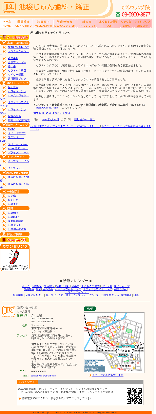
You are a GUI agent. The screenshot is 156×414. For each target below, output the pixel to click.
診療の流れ (63, 286)
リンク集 (106, 286)
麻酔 (38, 289)
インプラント (16, 168)
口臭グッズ (14, 225)
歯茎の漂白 (14, 116)
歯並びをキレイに (18, 47)
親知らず (13, 199)
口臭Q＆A (14, 216)
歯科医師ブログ (17, 78)
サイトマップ (122, 286)
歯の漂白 (13, 87)
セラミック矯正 (17, 70)
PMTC (11, 129)
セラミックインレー (77, 292)
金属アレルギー (17, 62)
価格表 (75, 286)
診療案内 (49, 286)
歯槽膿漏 (126, 295)
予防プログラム (110, 295)
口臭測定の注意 (17, 229)
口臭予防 (13, 203)
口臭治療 (13, 212)
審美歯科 (13, 58)
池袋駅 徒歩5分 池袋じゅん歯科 (51, 113)
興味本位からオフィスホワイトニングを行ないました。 (65, 126)
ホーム (26, 286)
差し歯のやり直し (84, 119)
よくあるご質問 (90, 286)
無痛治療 (29, 289)
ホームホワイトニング (68, 289)
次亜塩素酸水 (16, 221)
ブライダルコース (18, 152)
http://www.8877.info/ (47, 107)
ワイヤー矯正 (16, 74)
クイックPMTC (16, 133)
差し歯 (12, 66)
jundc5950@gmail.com (43, 375)
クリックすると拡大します (107, 375)
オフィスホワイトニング (97, 289)
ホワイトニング (17, 91)
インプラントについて (86, 295)
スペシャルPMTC (18, 144)
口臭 (136, 295)
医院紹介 (37, 286)
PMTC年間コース (18, 148)
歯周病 (12, 195)
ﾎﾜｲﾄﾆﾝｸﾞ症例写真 (19, 120)
